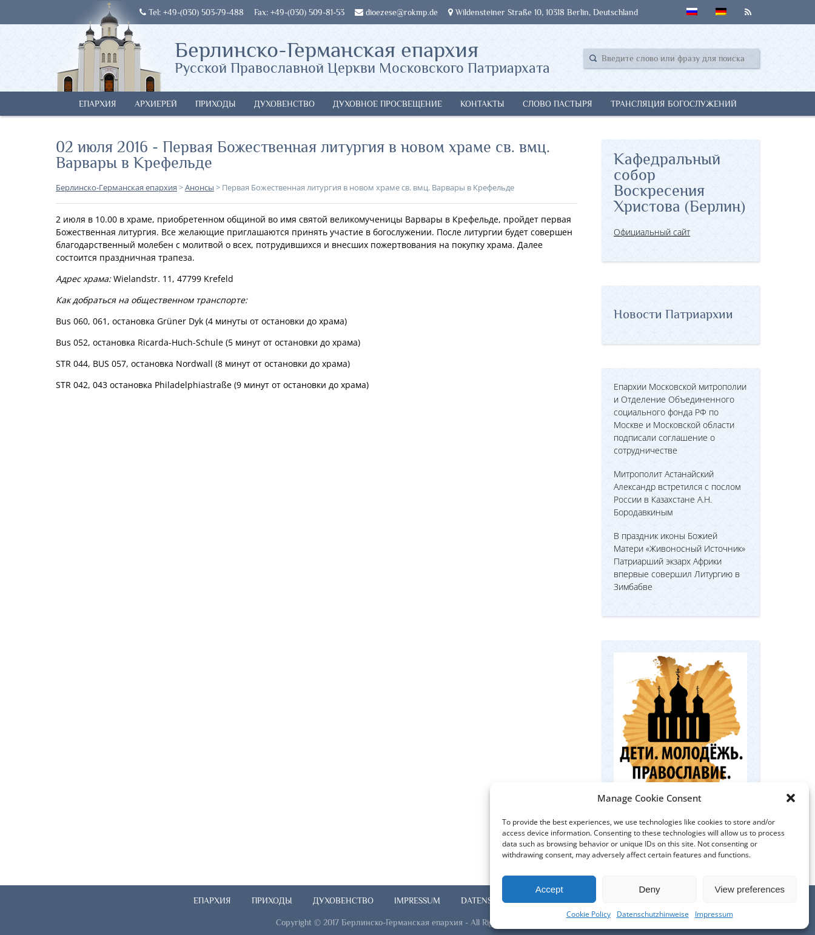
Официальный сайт (652, 232)
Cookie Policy (588, 914)
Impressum (714, 914)
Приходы (215, 104)
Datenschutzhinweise (653, 914)
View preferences (750, 889)
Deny (649, 889)
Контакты (482, 104)
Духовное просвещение (387, 104)
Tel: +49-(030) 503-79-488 (191, 12)
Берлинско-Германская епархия (362, 56)
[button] (791, 798)
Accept (549, 889)
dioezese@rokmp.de (396, 12)
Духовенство (284, 104)
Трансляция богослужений (674, 104)
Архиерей (156, 104)
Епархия (97, 104)
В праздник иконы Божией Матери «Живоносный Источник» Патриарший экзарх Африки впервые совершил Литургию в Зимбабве (679, 561)
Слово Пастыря (557, 104)
